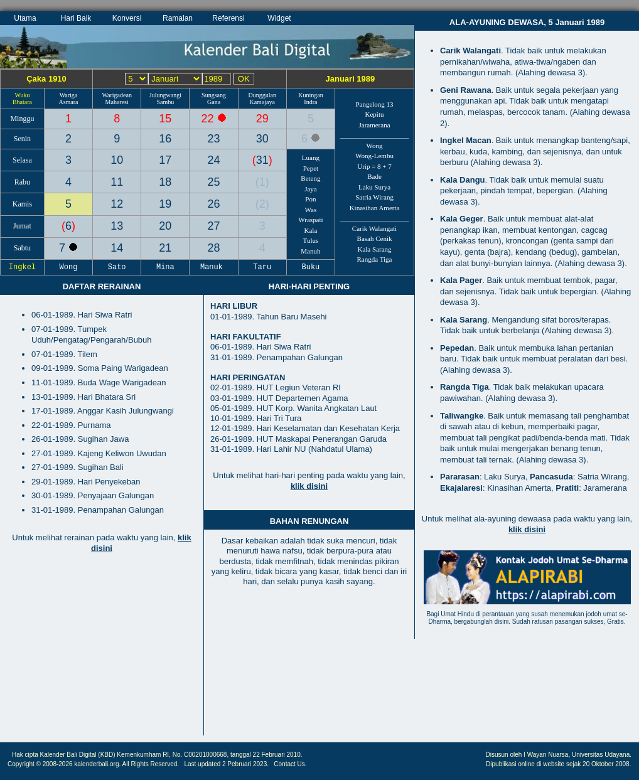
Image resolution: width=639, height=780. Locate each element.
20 (165, 226)
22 (209, 118)
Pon (310, 199)
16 (165, 138)
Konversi (127, 18)
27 (214, 226)
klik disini (309, 486)
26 (214, 204)
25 (214, 182)
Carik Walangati (374, 228)
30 (262, 138)
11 (116, 182)
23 (214, 138)
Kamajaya (262, 102)
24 (214, 160)
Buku (311, 267)
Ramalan (178, 18)
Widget (279, 18)
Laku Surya (374, 187)
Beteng (310, 178)
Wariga (69, 95)
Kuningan (310, 95)
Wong (375, 145)
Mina (166, 267)
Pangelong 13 (374, 104)
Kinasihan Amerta (375, 207)
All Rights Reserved (150, 764)
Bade (374, 176)
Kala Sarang (374, 249)
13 (116, 226)
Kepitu (374, 114)
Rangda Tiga (374, 259)
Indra (310, 102)
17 (165, 160)
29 (262, 118)
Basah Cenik (374, 238)
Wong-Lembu (374, 155)
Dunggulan (262, 95)
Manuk (214, 267)
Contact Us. (290, 764)
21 (165, 248)
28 (214, 248)
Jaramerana (374, 125)
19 (165, 204)
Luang (311, 157)
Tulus (311, 240)
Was (311, 209)
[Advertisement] (101, 650)
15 (165, 118)
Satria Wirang (374, 197)
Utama (25, 18)
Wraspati (310, 219)
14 (116, 248)
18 (165, 182)
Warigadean (117, 95)
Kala (311, 230)
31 (262, 160)
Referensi (228, 18)
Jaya (310, 189)
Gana (213, 102)
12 (116, 204)
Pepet (310, 168)
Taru (262, 267)
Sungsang (213, 95)
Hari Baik (76, 18)
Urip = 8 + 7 (374, 166)
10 (116, 160)
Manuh (310, 251)
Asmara (68, 102)
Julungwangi (165, 95)
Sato (117, 267)
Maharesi (117, 102)
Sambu (165, 102)
